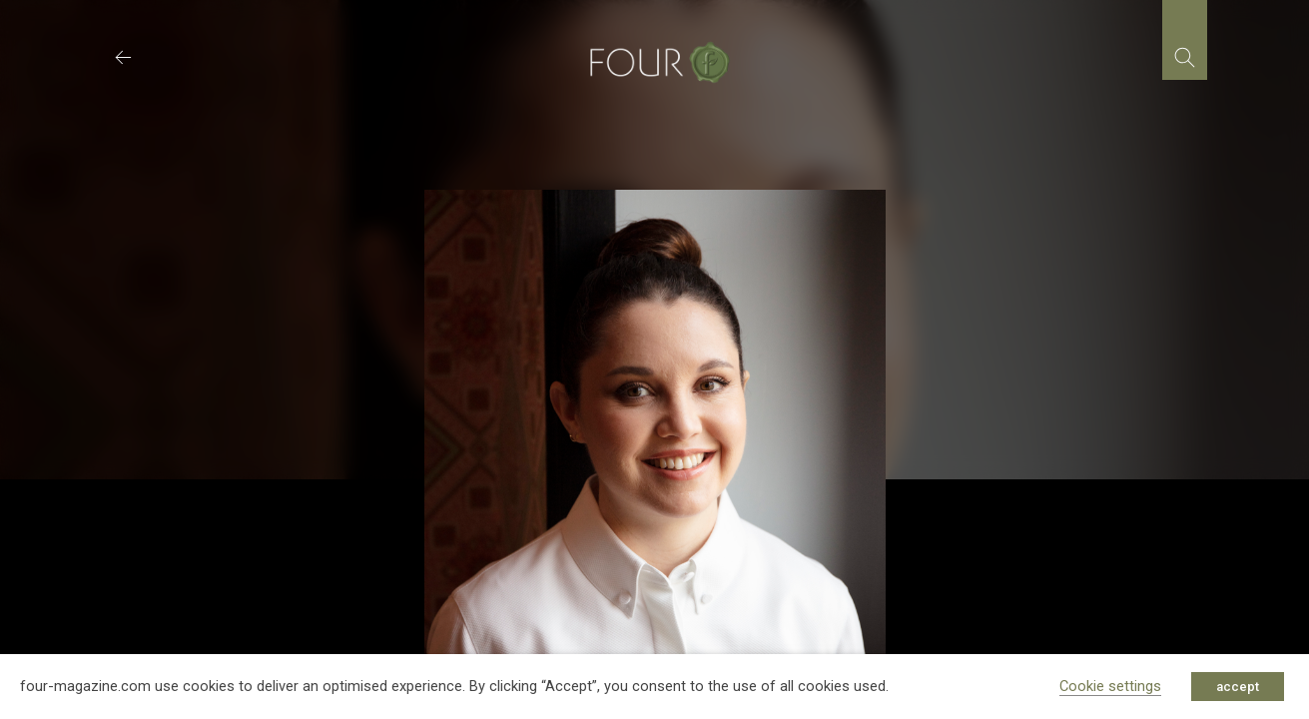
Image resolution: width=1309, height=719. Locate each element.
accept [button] (1237, 686)
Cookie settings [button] (1110, 686)
